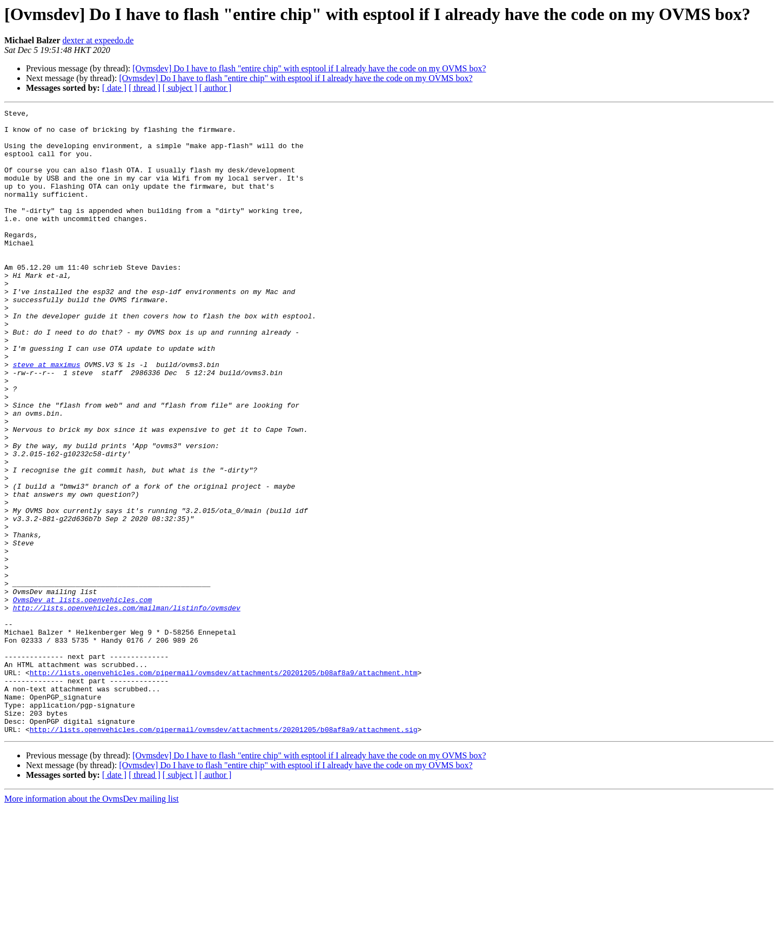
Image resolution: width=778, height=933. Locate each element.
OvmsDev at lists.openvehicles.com (82, 698)
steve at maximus (47, 416)
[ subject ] (180, 87)
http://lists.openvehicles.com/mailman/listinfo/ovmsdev (126, 708)
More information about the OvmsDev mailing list (91, 923)
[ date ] (114, 87)
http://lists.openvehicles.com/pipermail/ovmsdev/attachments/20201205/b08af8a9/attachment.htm (224, 786)
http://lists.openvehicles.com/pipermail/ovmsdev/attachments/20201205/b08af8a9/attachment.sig (224, 854)
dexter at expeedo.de (98, 40)
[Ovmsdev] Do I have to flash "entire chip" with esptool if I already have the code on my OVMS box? (309, 68)
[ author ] (215, 87)
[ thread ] (144, 87)
